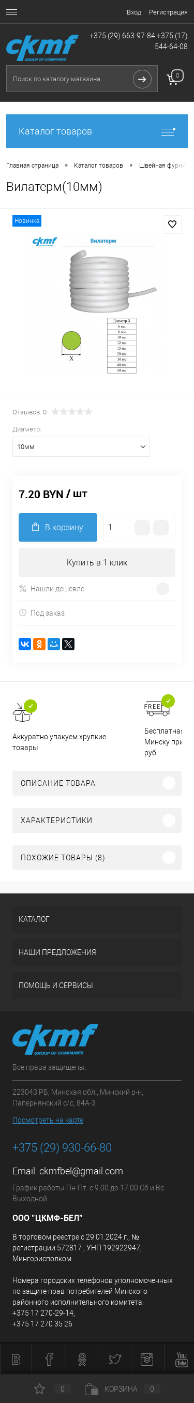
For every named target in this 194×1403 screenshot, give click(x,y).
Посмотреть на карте (47, 1120)
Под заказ (42, 612)
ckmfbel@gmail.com (81, 1171)
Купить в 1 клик (97, 563)
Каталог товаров (97, 131)
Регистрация (168, 12)
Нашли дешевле (51, 588)
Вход (134, 12)
